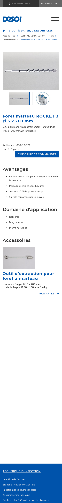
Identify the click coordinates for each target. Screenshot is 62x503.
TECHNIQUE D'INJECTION (22, 471)
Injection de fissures (14, 479)
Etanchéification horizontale (19, 484)
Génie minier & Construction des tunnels (26, 500)
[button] (21, 3)
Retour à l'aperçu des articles (30, 30)
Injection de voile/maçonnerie (19, 489)
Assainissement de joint (16, 494)
